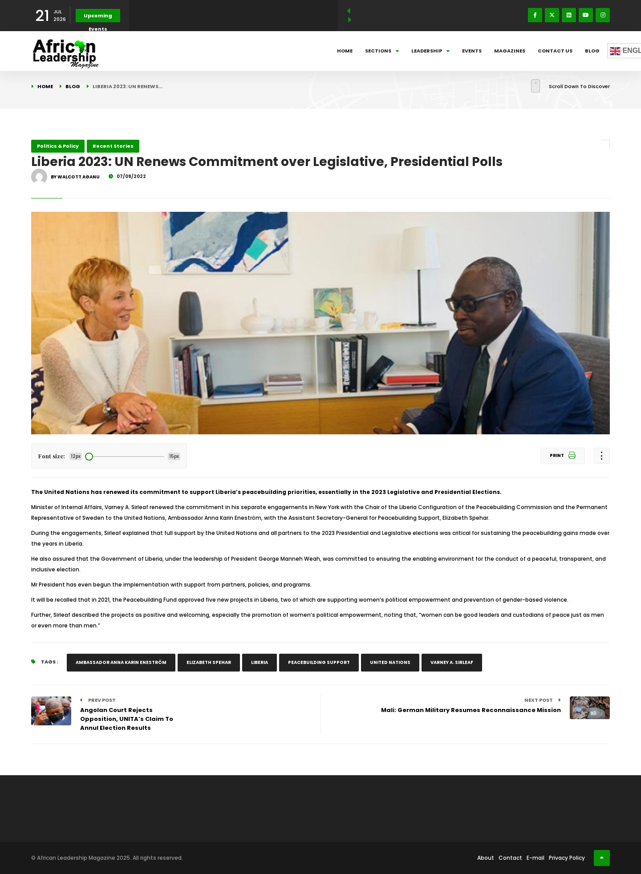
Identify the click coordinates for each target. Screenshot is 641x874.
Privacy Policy (567, 858)
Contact (510, 858)
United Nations (390, 662)
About (485, 858)
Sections (382, 50)
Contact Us (555, 50)
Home (345, 50)
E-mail (535, 858)
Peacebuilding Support (319, 662)
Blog (592, 50)
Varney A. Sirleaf (451, 662)
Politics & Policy (58, 146)
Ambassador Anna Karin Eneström (121, 662)
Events (472, 50)
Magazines (509, 50)
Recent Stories (113, 146)
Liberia (259, 662)
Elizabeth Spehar (209, 662)
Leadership (430, 50)
